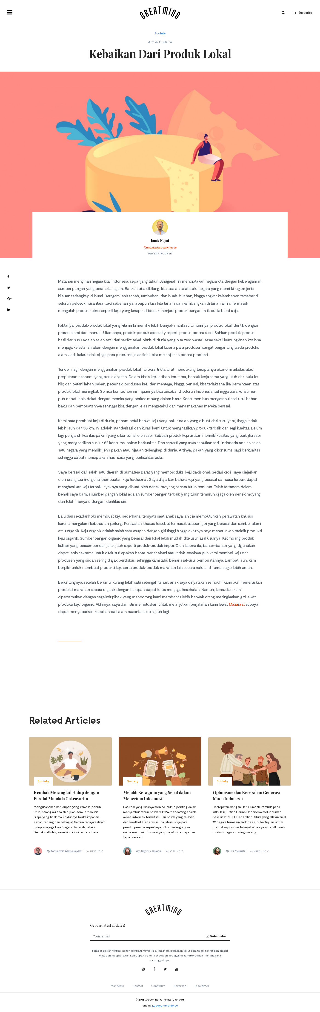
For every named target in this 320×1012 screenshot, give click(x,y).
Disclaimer (202, 986)
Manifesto (117, 986)
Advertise (180, 986)
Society (160, 33)
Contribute (158, 986)
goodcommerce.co (165, 1005)
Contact (137, 986)
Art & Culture (160, 42)
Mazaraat (237, 604)
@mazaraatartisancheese (160, 247)
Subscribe (303, 12)
